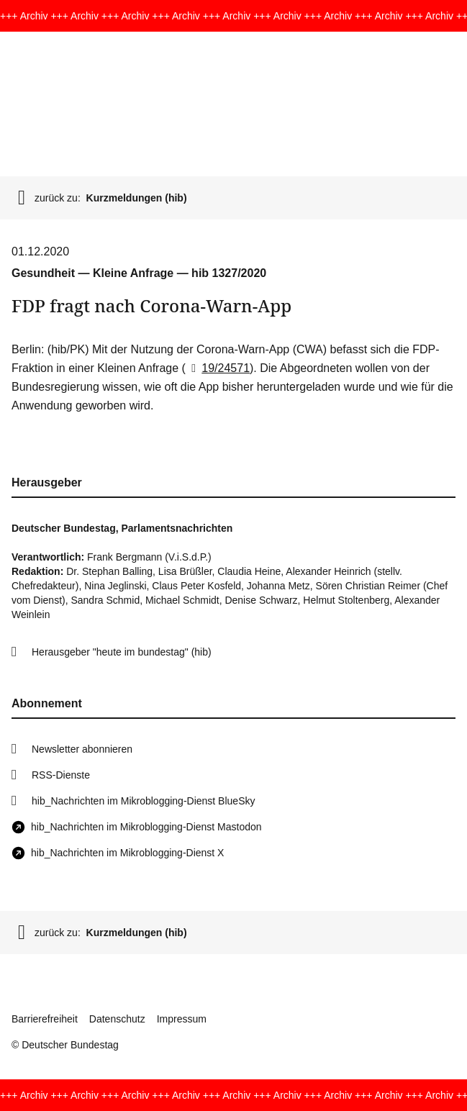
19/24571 (218, 368)
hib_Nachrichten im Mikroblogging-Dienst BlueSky (143, 801)
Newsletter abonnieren (82, 749)
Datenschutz (117, 1019)
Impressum (182, 1019)
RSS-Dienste (61, 775)
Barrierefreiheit (45, 1019)
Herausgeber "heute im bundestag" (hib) (122, 652)
